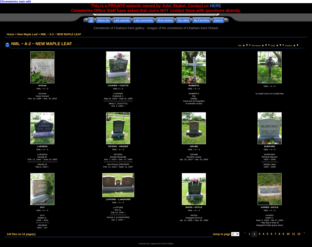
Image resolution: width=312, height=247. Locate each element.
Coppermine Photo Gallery (162, 244)
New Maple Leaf (27, 34)
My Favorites (201, 20)
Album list (103, 20)
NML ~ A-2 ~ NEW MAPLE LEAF (61, 34)
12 (298, 234)
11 (293, 234)
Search (218, 20)
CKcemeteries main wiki (15, 1)
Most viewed (165, 20)
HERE (215, 6)
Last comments (143, 20)
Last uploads (121, 20)
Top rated (183, 20)
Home (10, 34)
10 (288, 234)
